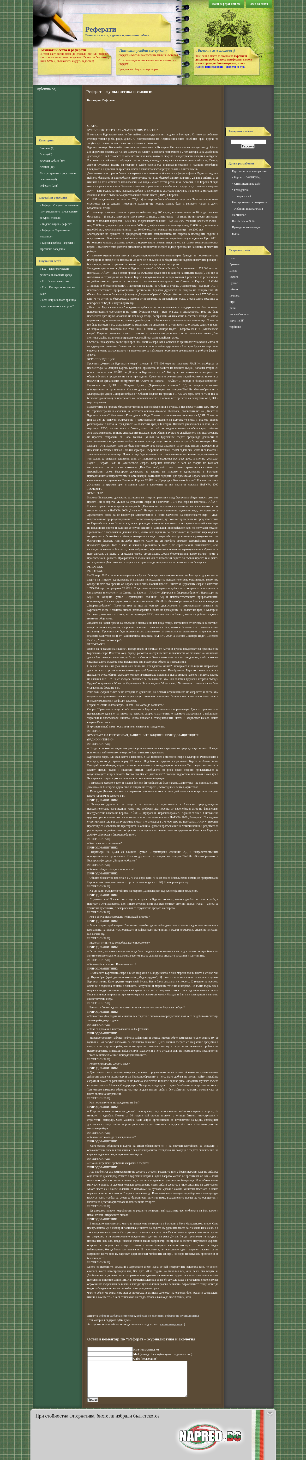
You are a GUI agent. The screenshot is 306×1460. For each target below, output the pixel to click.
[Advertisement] (57, 114)
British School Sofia (243, 221)
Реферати (100, 29)
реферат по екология (150, 1315)
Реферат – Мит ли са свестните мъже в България (148, 55)
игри (232, 301)
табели (234, 289)
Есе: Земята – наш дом (56, 281)
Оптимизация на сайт (247, 183)
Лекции (44, 167)
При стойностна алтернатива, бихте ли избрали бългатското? (98, 1415)
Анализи (45, 148)
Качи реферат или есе (226, 4)
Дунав (233, 270)
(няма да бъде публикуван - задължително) (162, 1354)
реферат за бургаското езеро (117, 1315)
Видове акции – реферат (57, 224)
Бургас (234, 283)
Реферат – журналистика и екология (120, 91)
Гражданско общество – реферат (138, 69)
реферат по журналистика (182, 1315)
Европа (234, 277)
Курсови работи (49, 160)
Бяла (232, 258)
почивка (235, 295)
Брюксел (235, 264)
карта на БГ (237, 320)
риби (233, 308)
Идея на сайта (259, 4)
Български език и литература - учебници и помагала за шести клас (249, 209)
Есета (43, 154)
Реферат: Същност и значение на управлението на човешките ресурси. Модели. (59, 211)
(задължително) (146, 1349)
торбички (235, 326)
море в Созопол (239, 314)
